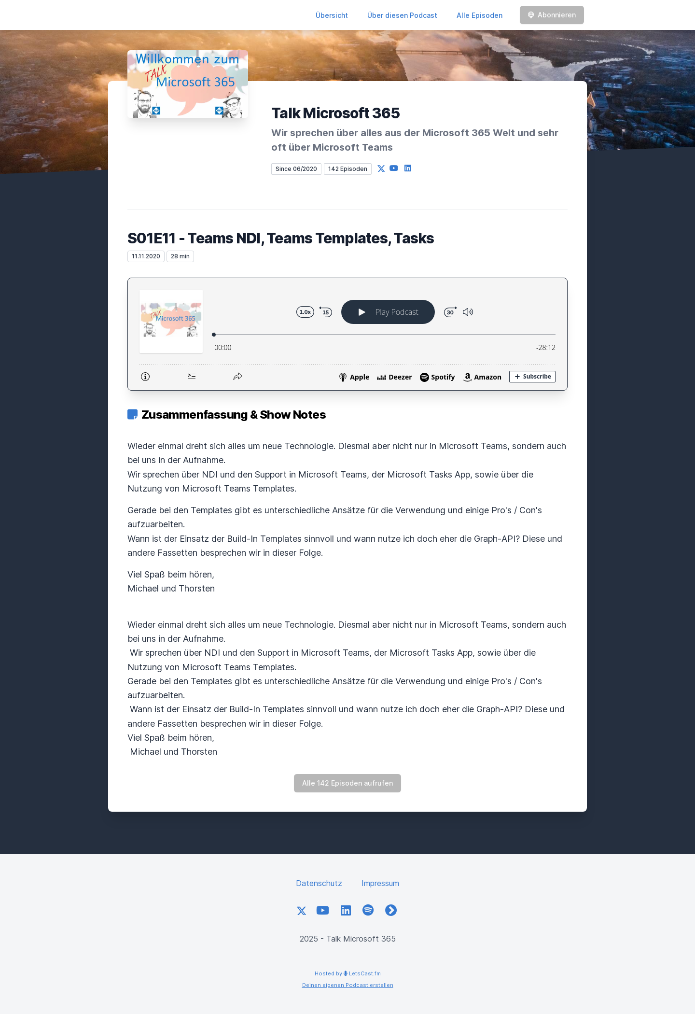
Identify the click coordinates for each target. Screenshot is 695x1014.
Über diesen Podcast (402, 15)
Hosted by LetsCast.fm (348, 973)
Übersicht (332, 15)
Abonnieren (552, 15)
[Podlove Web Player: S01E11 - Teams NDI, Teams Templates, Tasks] (347, 334)
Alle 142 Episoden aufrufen (347, 783)
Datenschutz (319, 883)
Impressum (380, 883)
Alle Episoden (479, 15)
